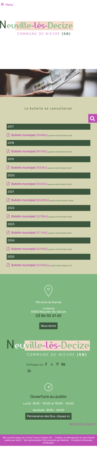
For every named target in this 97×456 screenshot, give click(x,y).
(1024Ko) (29, 171)
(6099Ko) (29, 252)
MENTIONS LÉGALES (82, 424)
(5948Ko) (29, 139)
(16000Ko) (30, 269)
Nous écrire (48, 326)
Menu (9, 5)
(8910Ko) (29, 155)
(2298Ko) (29, 220)
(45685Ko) (30, 204)
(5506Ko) (29, 187)
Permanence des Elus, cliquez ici (48, 416)
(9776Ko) (29, 236)
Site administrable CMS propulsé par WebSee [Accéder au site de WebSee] (46, 440)
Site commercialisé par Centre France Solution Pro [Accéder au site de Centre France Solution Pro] (27, 437)
